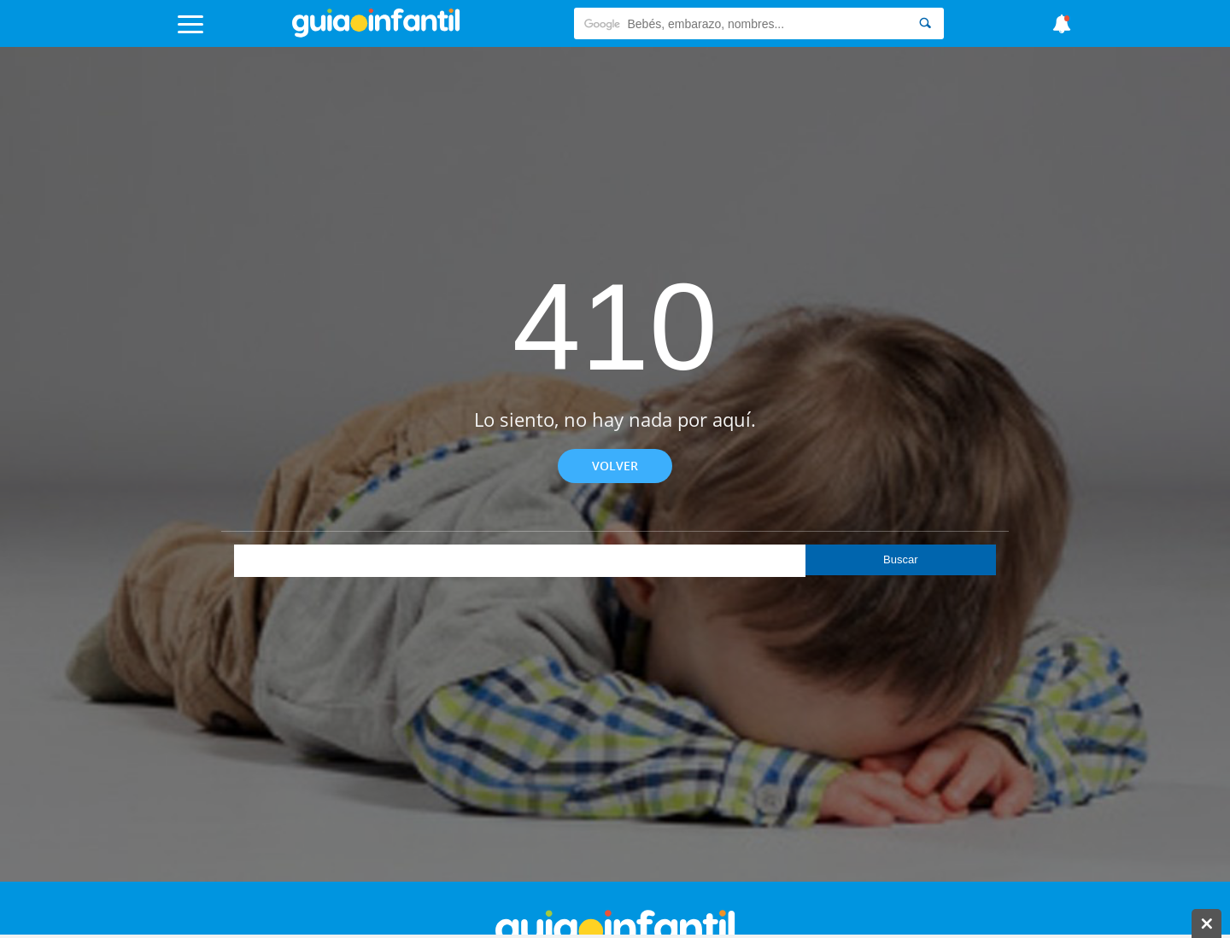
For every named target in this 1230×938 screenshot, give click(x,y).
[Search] (925, 23)
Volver (615, 465)
